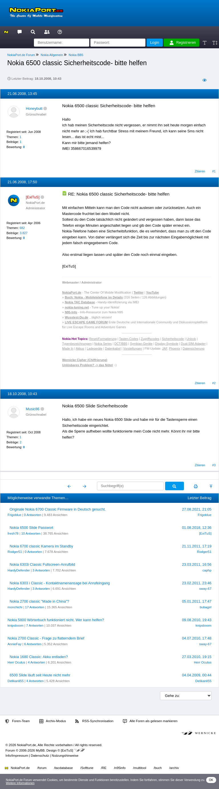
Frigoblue (14, 515)
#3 (214, 465)
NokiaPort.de (17, 768)
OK (211, 780)
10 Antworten (30, 533)
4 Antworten (36, 662)
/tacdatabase (63, 768)
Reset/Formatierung (103, 338)
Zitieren (200, 171)
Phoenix (174, 348)
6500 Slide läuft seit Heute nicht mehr (40, 675)
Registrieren (183, 42)
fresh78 (13, 533)
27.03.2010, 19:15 (196, 657)
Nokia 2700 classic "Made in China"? (39, 601)
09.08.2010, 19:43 (196, 620)
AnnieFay (15, 644)
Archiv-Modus (52, 721)
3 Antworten (41, 570)
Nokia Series (103, 343)
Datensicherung (193, 348)
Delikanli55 (16, 681)
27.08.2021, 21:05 (196, 509)
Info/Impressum (16, 755)
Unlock (191, 338)
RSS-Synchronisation (94, 721)
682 (22, 228)
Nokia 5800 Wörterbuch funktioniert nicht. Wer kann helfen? (56, 620)
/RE (103, 768)
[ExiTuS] (205, 533)
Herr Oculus (16, 662)
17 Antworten (34, 607)
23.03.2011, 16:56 (196, 564)
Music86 (33, 409)
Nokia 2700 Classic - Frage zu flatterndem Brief (46, 638)
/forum (42, 768)
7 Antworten (35, 625)
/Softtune (87, 768)
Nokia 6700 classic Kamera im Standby (41, 546)
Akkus (80, 348)
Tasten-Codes (128, 338)
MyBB (40, 750)
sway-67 (205, 588)
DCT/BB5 (120, 343)
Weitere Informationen (20, 783)
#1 (214, 171)
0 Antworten (32, 515)
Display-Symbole (167, 343)
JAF (164, 348)
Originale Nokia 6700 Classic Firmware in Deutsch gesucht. (58, 509)
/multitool (139, 768)
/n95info (119, 768)
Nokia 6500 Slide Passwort (31, 527)
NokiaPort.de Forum (21, 55)
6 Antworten (33, 644)
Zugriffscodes (150, 338)
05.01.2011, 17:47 (196, 601)
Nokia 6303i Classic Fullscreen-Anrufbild (42, 564)
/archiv (174, 768)
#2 (214, 383)
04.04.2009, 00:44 (196, 675)
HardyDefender (19, 570)
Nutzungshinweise (65, 755)
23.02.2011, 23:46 (196, 583)
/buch (158, 768)
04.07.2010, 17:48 (196, 638)
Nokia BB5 (76, 55)
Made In (67, 348)
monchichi (15, 607)
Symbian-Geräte (141, 343)
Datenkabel (113, 348)
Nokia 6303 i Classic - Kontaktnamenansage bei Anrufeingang (60, 583)
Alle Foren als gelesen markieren (150, 721)
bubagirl (205, 607)
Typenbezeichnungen (77, 343)
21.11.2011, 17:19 (196, 546)
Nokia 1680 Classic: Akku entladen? (39, 657)
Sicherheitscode (173, 338)
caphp (206, 570)
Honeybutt (34, 108)
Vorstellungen (132, 348)
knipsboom (16, 625)
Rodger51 (15, 551)
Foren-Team (17, 721)
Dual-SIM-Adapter (193, 343)
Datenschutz (40, 755)
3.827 (23, 233)
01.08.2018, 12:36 (196, 527)
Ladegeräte (94, 348)
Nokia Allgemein (52, 55)
